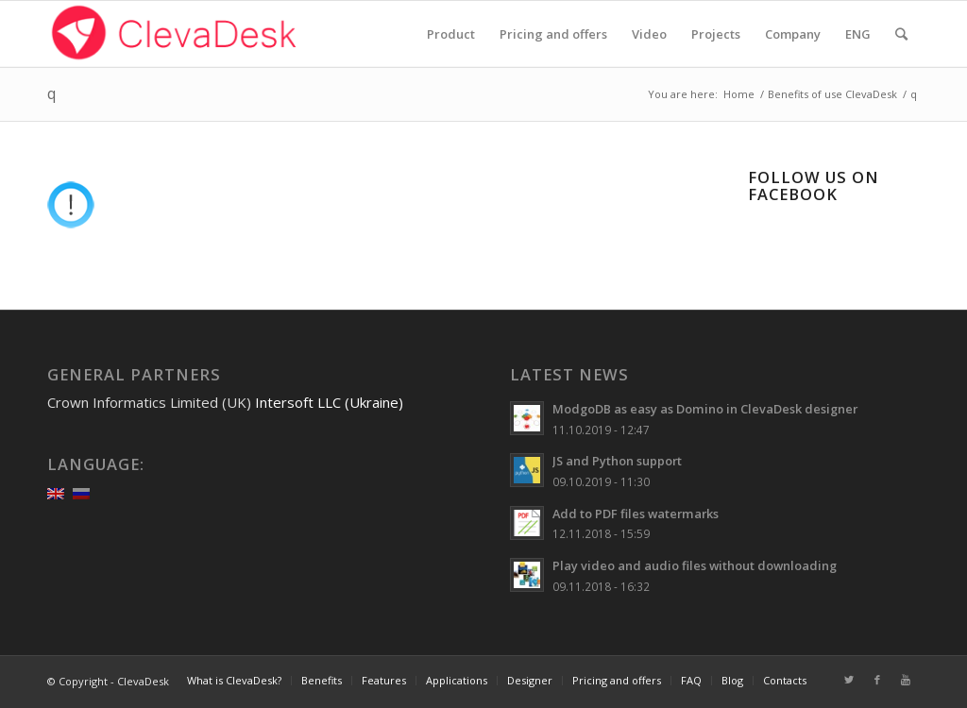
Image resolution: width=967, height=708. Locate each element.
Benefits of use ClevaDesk (832, 94)
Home (739, 94)
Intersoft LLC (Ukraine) (329, 402)
